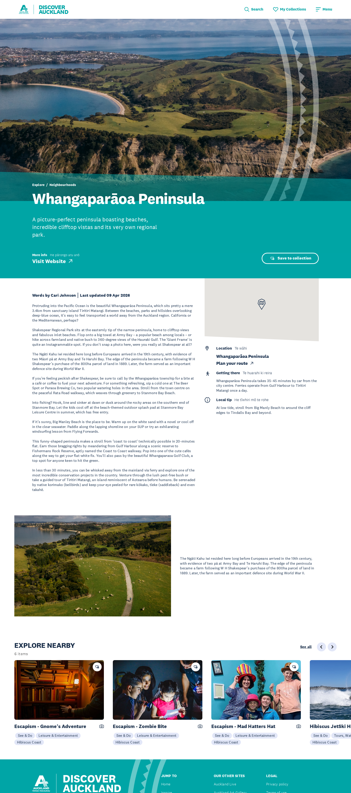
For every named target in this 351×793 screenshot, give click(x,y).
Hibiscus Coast (29, 742)
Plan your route (235, 363)
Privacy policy (277, 784)
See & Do (25, 735)
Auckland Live (225, 784)
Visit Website (52, 261)
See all (306, 647)
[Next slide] (332, 646)
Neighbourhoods (62, 185)
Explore (38, 185)
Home (166, 784)
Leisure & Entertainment (58, 735)
